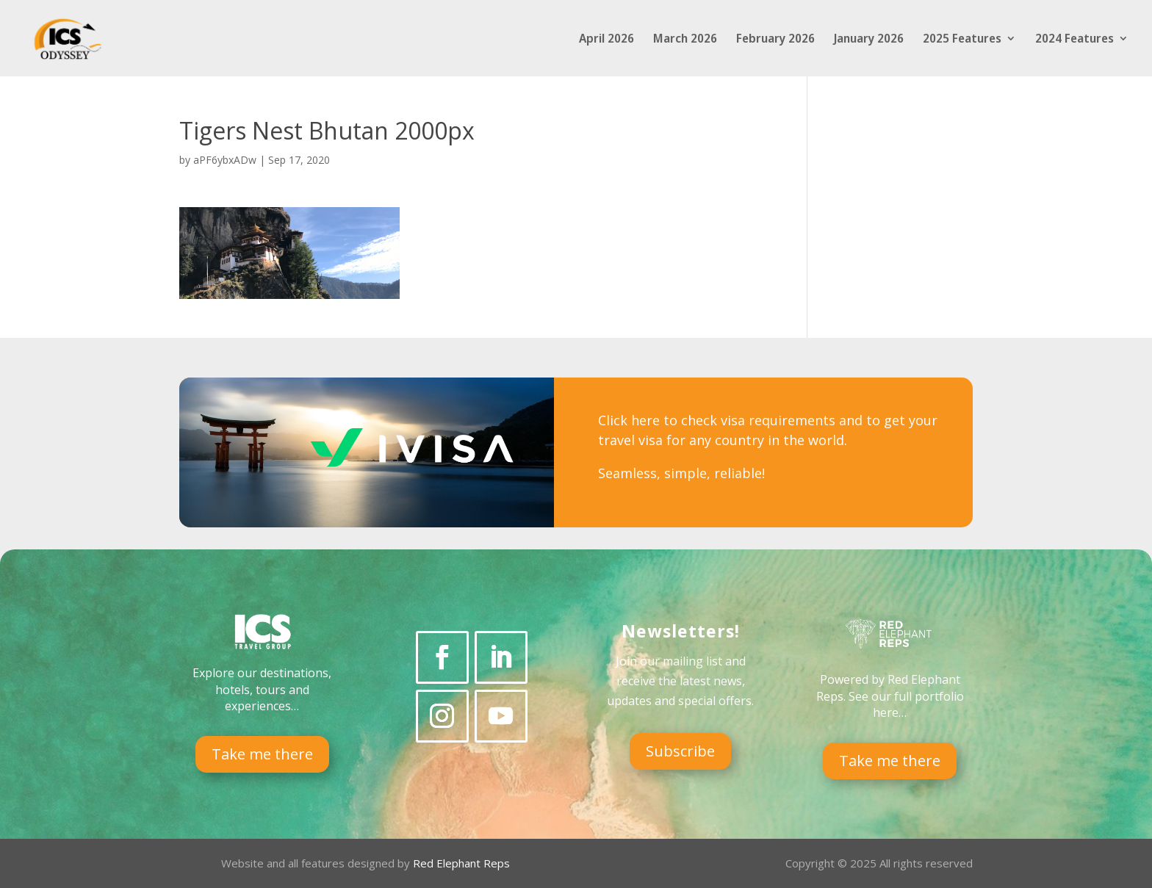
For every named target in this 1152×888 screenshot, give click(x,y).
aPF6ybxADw (224, 160)
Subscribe (680, 751)
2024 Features (1074, 39)
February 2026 (775, 39)
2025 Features (962, 39)
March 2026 (685, 39)
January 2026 (869, 39)
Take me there (262, 754)
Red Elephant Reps (463, 863)
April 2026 (606, 39)
